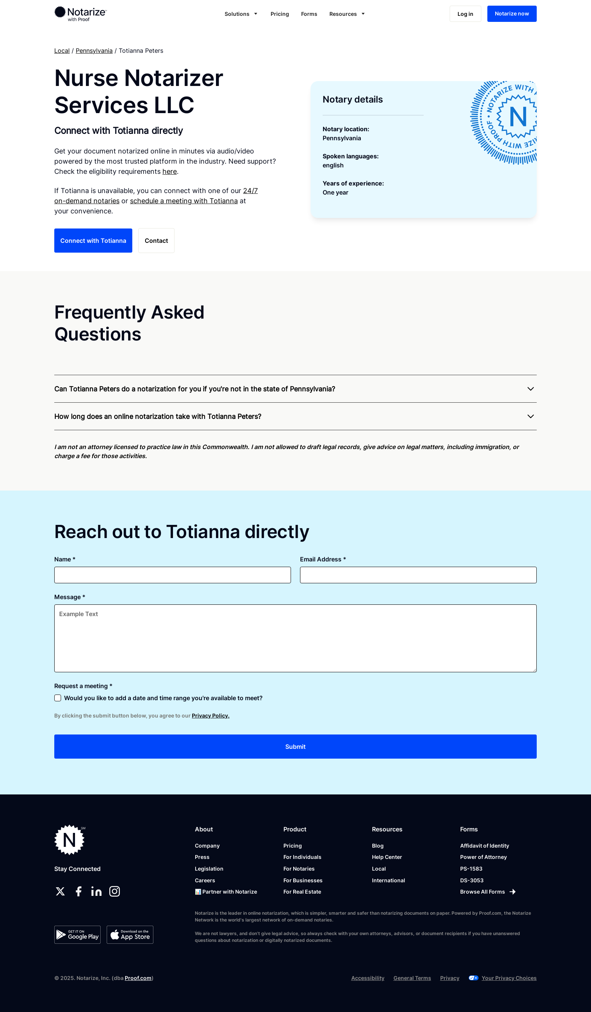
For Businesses (303, 880)
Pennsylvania (94, 50)
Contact (156, 240)
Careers (205, 880)
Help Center (387, 857)
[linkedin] (96, 891)
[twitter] (60, 891)
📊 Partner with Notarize (226, 891)
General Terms (412, 978)
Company (207, 845)
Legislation (209, 868)
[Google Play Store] (77, 935)
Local (62, 50)
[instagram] (115, 891)
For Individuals (302, 857)
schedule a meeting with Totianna (184, 201)
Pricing (280, 14)
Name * (65, 559)
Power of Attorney (483, 857)
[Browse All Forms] (488, 892)
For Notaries (299, 868)
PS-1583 (471, 868)
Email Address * (323, 559)
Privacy (449, 978)
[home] (104, 13)
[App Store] (130, 935)
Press (202, 857)
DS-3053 (472, 880)
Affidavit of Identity (484, 845)
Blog (378, 845)
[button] (242, 14)
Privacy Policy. (211, 715)
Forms (309, 14)
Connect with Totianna (93, 240)
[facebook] (78, 891)
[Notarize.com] (70, 840)
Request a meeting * (83, 686)
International (388, 880)
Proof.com (138, 978)
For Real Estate (302, 891)
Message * (70, 597)
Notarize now (512, 13)
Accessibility (367, 978)
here (169, 171)
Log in (465, 14)
